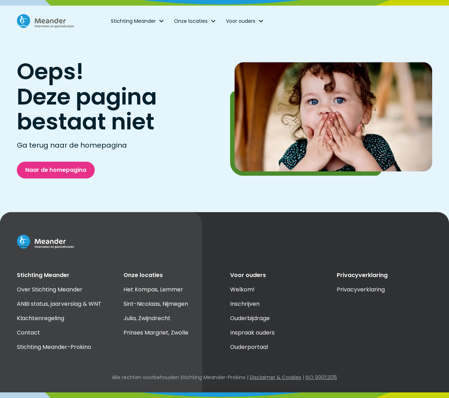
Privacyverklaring (361, 289)
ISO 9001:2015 (321, 377)
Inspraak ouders (252, 333)
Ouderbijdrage (250, 318)
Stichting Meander (138, 21)
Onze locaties (195, 21)
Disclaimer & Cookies (275, 377)
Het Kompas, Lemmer (153, 289)
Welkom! (242, 289)
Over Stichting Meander (49, 289)
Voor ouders (245, 21)
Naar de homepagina (55, 170)
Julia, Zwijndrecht (146, 318)
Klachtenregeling (40, 318)
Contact (28, 333)
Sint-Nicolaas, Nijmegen (155, 304)
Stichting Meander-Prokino (54, 347)
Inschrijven (245, 304)
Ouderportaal (249, 347)
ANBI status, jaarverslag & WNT (59, 304)
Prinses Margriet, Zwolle (155, 333)
